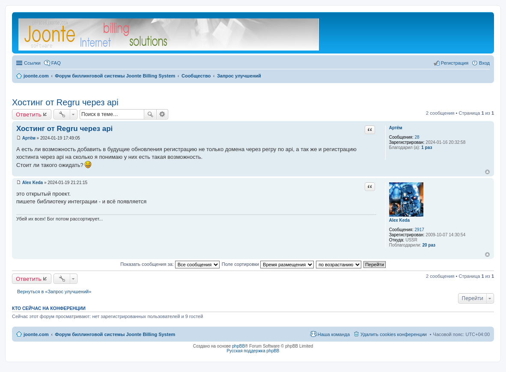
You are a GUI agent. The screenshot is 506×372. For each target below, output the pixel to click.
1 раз (426, 147)
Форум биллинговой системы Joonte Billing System (115, 334)
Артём (395, 127)
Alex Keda (399, 220)
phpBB (238, 346)
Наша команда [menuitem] (334, 334)
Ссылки (32, 62)
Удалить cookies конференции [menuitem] (393, 334)
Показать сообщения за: (170, 264)
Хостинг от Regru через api (65, 102)
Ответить (29, 114)
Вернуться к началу (487, 172)
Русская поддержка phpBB (252, 350)
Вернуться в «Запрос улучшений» (54, 291)
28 (417, 137)
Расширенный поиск (162, 114)
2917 (419, 229)
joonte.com (36, 334)
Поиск (150, 114)
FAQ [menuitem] (56, 62)
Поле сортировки (268, 264)
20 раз (428, 245)
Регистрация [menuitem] (454, 62)
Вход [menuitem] (484, 62)
